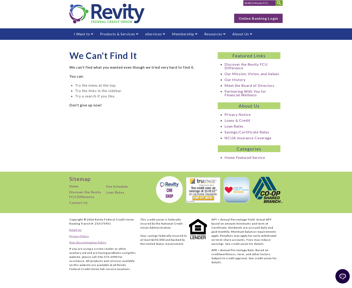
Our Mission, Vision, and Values (251, 74)
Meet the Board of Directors (249, 85)
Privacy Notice (237, 114)
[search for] (259, 3)
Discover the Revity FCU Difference (246, 66)
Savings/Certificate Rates (246, 132)
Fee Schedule (117, 186)
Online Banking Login (258, 18)
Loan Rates (234, 126)
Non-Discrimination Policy (87, 242)
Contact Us (78, 203)
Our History (235, 79)
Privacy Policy (79, 236)
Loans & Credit (237, 120)
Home (74, 186)
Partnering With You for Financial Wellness (245, 93)
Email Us (75, 230)
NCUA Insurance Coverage (247, 138)
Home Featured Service (244, 157)
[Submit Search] (279, 3)
